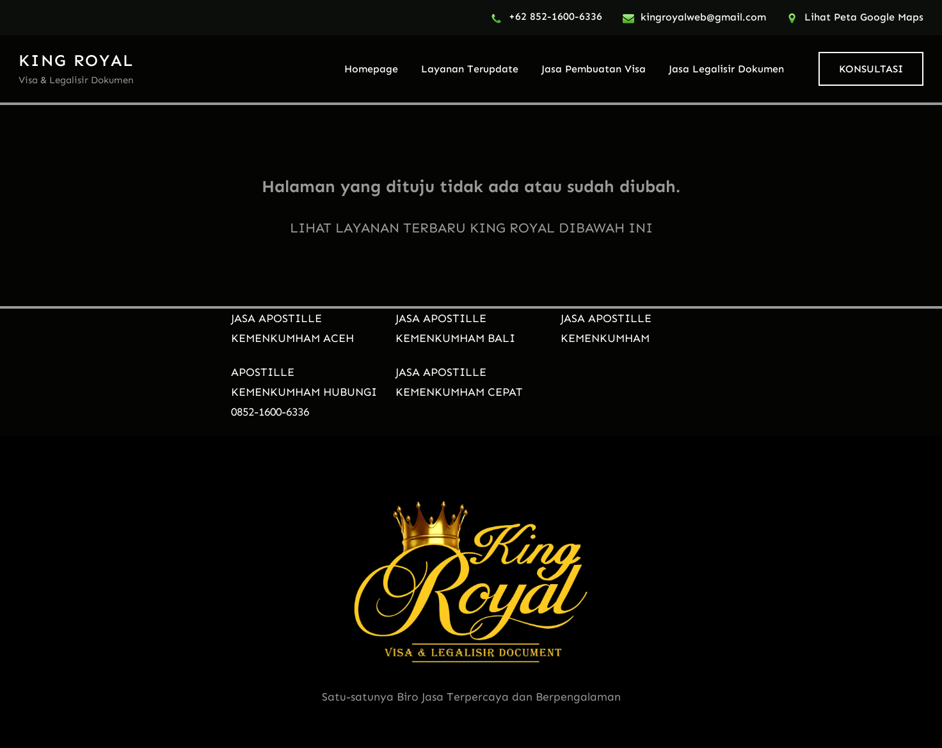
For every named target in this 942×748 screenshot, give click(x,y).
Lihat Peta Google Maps (863, 17)
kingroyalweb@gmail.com (703, 17)
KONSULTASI (871, 69)
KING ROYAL (76, 60)
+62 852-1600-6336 (555, 16)
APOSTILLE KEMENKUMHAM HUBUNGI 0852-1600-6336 (304, 392)
